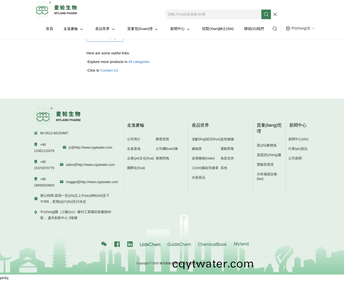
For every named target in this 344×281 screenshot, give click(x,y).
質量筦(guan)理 (142, 29)
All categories (139, 62)
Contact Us (109, 70)
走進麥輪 (73, 29)
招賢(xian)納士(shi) (218, 29)
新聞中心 (180, 29)
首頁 (49, 29)
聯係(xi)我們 (254, 29)
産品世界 (105, 29)
